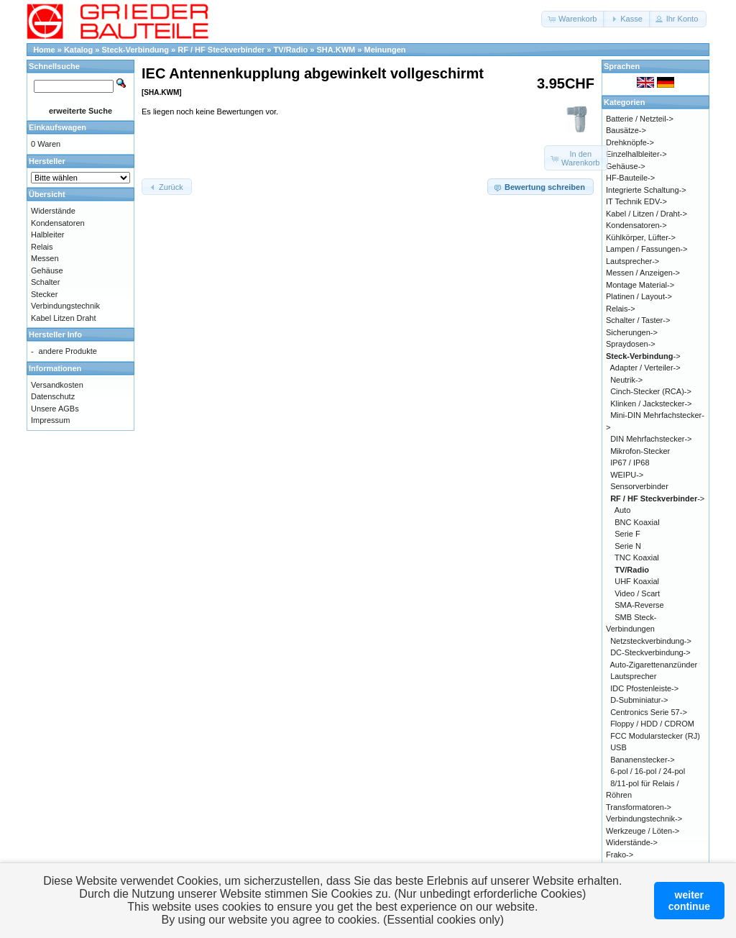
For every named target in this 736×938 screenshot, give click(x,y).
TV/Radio (291, 49)
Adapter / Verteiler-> (645, 367)
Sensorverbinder (639, 486)
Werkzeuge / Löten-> (642, 831)
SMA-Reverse (639, 605)
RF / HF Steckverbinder (221, 49)
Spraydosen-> (631, 344)
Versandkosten (57, 385)
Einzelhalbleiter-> (636, 154)
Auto (623, 510)
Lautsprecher (633, 676)
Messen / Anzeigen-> (643, 272)
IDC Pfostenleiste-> (644, 688)
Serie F (627, 533)
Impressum (50, 420)
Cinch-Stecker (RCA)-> (650, 391)
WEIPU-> (626, 474)
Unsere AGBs (55, 408)
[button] (573, 19)
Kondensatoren (58, 223)
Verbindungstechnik (65, 305)
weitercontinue (689, 900)
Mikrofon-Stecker (640, 451)
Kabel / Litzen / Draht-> (646, 213)
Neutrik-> (626, 379)
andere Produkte (68, 351)
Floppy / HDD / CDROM (652, 723)
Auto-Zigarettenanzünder (654, 664)
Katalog (78, 49)
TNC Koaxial (637, 557)
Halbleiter (47, 234)
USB (618, 747)
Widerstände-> (632, 842)
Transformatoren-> (638, 807)
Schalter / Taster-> (638, 320)
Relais (42, 246)
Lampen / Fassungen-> (646, 249)
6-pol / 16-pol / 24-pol (647, 771)
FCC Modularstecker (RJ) (655, 736)
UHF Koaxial (637, 581)
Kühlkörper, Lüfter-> (641, 237)
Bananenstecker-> (642, 759)
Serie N (628, 546)
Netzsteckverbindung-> (650, 641)
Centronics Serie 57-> (648, 712)
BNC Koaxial (637, 522)
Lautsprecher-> (632, 261)
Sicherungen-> (632, 332)
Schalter (45, 282)
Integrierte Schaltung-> (646, 190)
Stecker (44, 294)
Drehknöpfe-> (630, 142)
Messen (45, 258)
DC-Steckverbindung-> (650, 652)
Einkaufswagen (57, 127)
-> (643, 356)
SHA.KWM (335, 49)
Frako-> (619, 854)
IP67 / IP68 (629, 462)
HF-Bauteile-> (630, 177)
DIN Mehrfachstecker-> (650, 438)
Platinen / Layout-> (639, 296)
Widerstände (53, 210)
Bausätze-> (626, 130)
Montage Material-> (640, 285)
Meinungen (384, 49)
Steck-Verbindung (136, 49)
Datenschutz (53, 396)
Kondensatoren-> (636, 225)
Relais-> (620, 308)
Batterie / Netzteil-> (639, 118)
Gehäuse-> (625, 166)
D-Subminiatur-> (639, 700)
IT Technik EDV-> (636, 201)
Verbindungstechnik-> (644, 818)
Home (44, 49)
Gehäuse (47, 270)
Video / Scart (637, 593)
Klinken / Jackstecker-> (650, 403)
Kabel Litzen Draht (63, 318)
